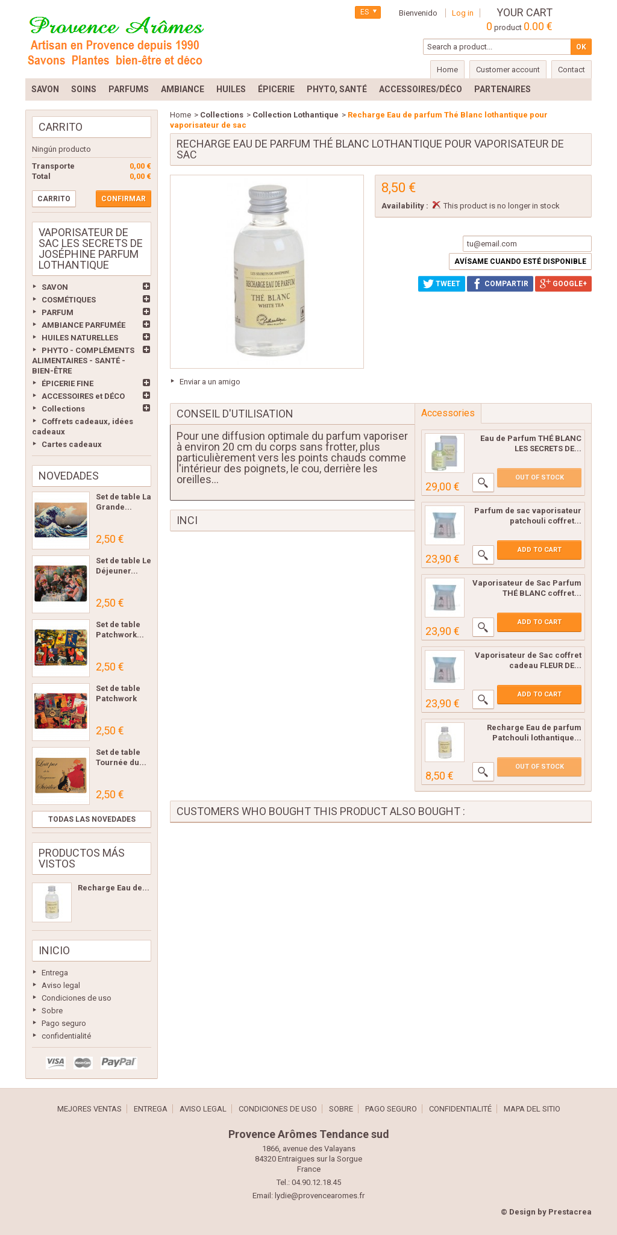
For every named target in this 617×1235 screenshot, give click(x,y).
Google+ (563, 283)
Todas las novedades (92, 819)
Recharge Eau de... (113, 887)
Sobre (52, 1010)
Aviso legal (61, 985)
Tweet (441, 283)
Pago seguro (64, 1023)
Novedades (69, 475)
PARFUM (58, 312)
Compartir (500, 283)
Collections (63, 408)
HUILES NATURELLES (80, 337)
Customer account (508, 69)
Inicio (54, 950)
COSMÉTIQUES (69, 299)
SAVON (55, 287)
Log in (463, 12)
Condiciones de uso (76, 997)
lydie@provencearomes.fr (320, 1195)
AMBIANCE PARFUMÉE (83, 325)
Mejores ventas (89, 1108)
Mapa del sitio (532, 1108)
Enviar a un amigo (210, 381)
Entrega (55, 972)
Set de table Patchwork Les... (118, 698)
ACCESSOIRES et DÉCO (83, 396)
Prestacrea (570, 1211)
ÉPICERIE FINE (67, 383)
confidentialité (66, 1035)
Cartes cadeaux (72, 444)
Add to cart (540, 550)
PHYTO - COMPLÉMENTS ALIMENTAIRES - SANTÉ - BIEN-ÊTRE (83, 360)
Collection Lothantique (295, 114)
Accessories (448, 413)
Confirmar (123, 199)
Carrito (61, 126)
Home (180, 114)
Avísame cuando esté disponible (520, 261)
